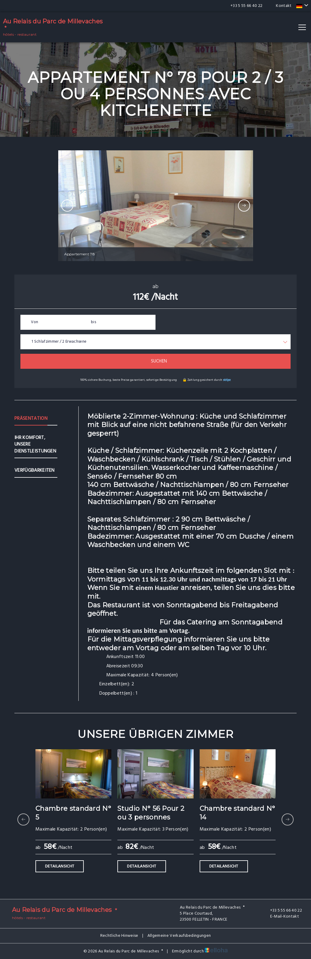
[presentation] (67, 206)
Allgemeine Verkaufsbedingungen (179, 935)
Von (34, 322)
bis (93, 322)
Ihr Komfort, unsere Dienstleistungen (35, 444)
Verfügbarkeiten (34, 470)
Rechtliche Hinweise (119, 935)
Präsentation (30, 418)
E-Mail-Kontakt (281, 917)
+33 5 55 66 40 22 (282, 911)
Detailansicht (59, 866)
